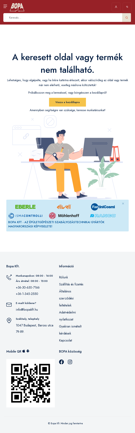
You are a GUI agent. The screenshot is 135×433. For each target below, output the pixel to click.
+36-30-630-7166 (28, 287)
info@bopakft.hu (27, 309)
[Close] (123, 203)
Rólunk (63, 277)
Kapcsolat (65, 340)
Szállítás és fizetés (71, 284)
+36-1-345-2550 (27, 294)
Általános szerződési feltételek (66, 298)
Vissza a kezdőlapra (67, 102)
